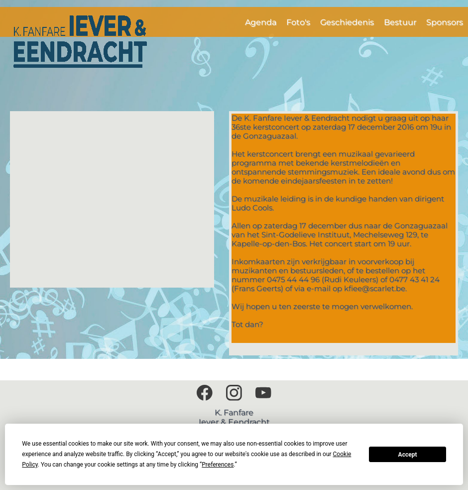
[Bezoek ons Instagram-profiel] (234, 393)
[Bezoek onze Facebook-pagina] (205, 393)
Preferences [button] (218, 464)
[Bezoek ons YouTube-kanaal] (263, 393)
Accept (407, 454)
